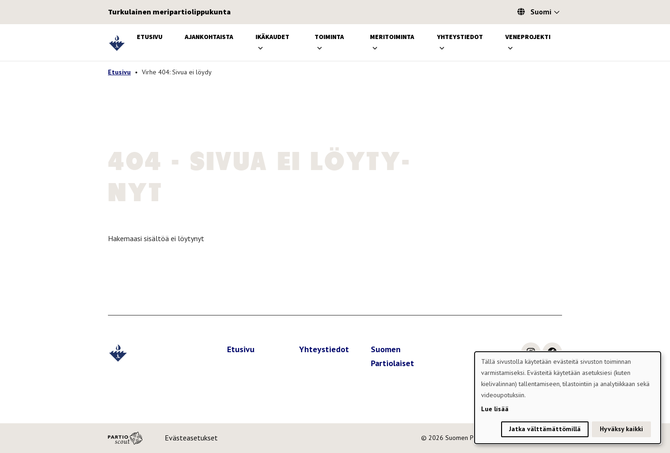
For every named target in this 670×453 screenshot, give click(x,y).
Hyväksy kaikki (621, 429)
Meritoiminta (392, 37)
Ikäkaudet (272, 37)
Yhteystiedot (460, 37)
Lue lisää (495, 409)
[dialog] (568, 398)
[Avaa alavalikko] (260, 48)
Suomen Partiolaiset (392, 356)
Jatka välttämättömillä (545, 429)
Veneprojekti (527, 37)
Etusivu (149, 37)
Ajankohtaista (209, 37)
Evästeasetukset (191, 437)
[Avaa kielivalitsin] (556, 13)
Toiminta (329, 37)
